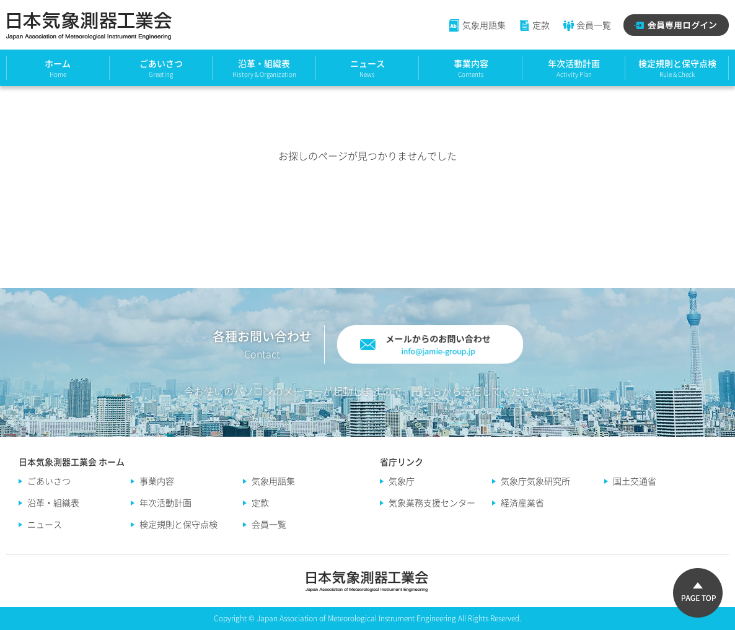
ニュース (367, 63)
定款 (534, 25)
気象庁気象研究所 (535, 481)
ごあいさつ (161, 63)
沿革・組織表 (264, 63)
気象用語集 (477, 25)
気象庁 (402, 481)
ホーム (58, 63)
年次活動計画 (574, 63)
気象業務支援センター (432, 502)
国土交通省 (634, 481)
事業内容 (471, 63)
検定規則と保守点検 (677, 63)
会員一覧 (586, 25)
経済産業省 (522, 502)
